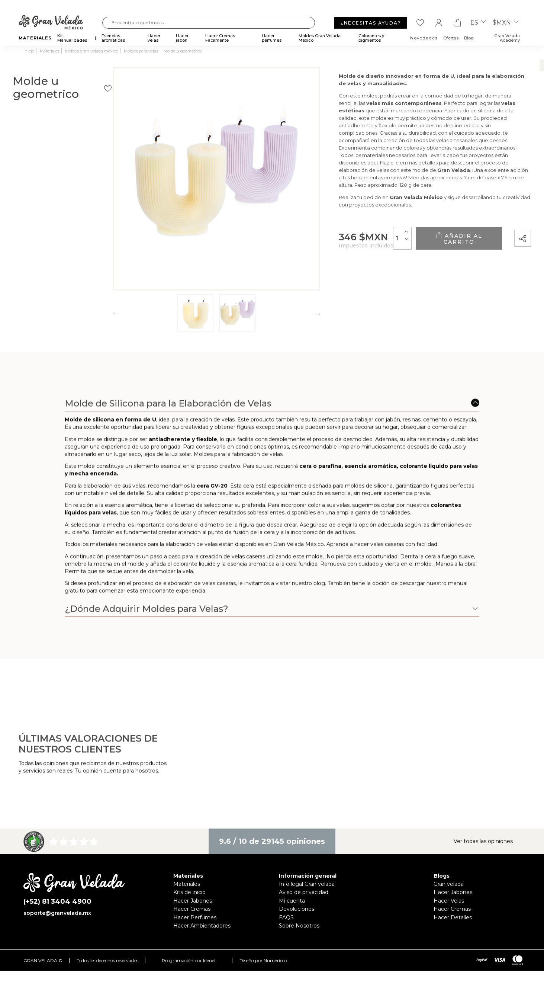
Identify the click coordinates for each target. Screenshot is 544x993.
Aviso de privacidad (303, 892)
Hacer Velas (449, 900)
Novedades (424, 38)
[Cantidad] (370, 242)
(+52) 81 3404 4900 (57, 902)
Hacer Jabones (192, 900)
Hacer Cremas (191, 909)
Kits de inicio (189, 892)
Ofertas (450, 38)
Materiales (186, 884)
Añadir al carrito (443, 242)
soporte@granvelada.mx (57, 913)
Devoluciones (296, 909)
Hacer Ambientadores (202, 925)
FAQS (286, 917)
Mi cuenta (292, 900)
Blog (469, 38)
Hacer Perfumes (194, 917)
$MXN (505, 22)
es (478, 22)
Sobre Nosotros (299, 925)
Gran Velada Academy (507, 37)
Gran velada (449, 884)
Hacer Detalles (453, 917)
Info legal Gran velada (307, 884)
